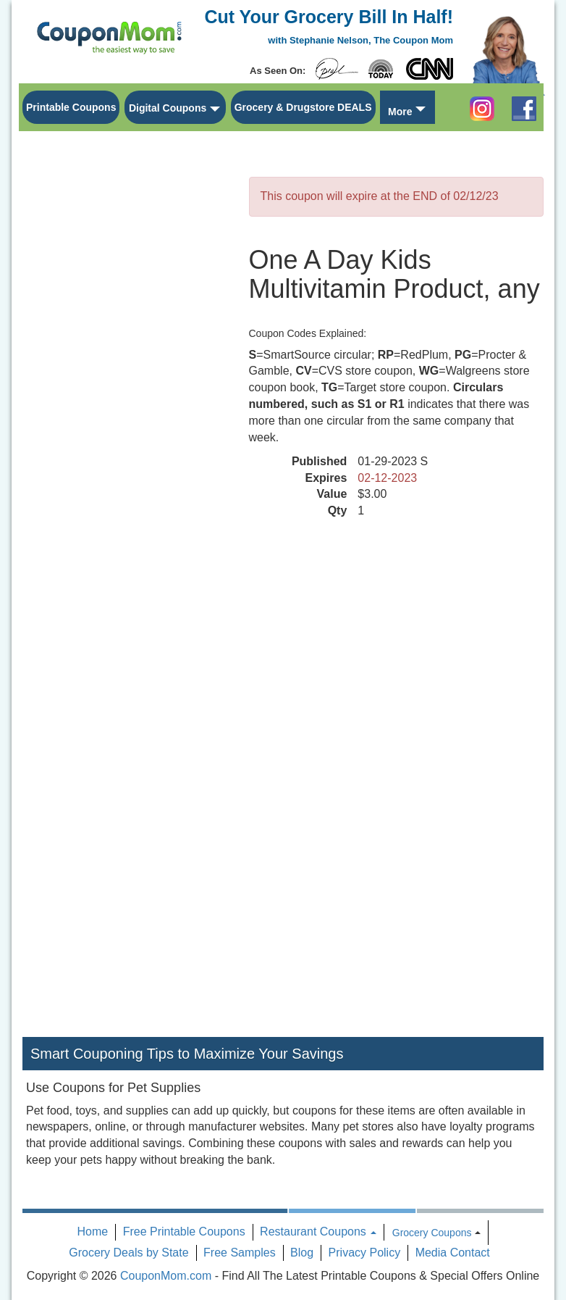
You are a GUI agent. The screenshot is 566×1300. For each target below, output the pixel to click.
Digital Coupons (167, 108)
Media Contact (452, 1252)
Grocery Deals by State (128, 1252)
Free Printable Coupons (184, 1231)
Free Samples (239, 1252)
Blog (301, 1252)
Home (93, 1231)
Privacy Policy (365, 1252)
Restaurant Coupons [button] (318, 1231)
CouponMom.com (165, 1276)
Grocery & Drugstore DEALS (303, 107)
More (400, 111)
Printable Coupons (71, 107)
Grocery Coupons (432, 1232)
